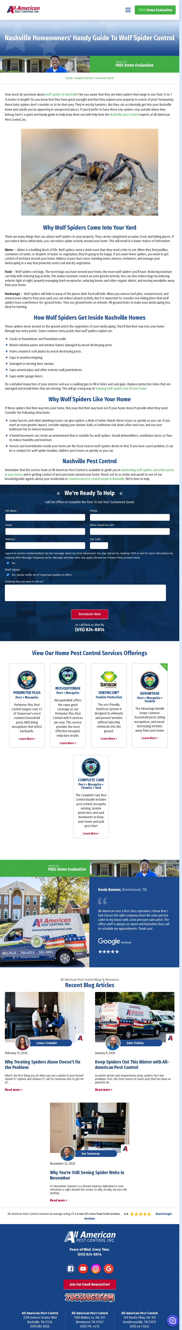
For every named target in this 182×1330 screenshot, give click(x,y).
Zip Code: (96, 549)
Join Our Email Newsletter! (90, 1294)
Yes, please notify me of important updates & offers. (39, 584)
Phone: (95, 520)
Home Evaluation (155, 19)
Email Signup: (12, 579)
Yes (11, 572)
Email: (9, 534)
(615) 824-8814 (161, 4)
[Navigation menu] (128, 19)
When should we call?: (102, 534)
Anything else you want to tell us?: (24, 591)
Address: (11, 549)
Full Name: (12, 520)
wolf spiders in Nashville (61, 104)
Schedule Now (89, 624)
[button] (172, 1320)
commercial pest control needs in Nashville (96, 489)
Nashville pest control (124, 124)
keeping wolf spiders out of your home (121, 398)
